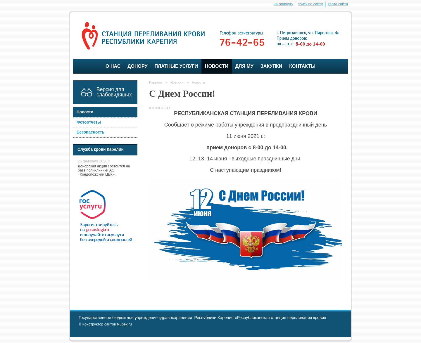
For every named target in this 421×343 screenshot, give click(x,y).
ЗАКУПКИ (271, 66)
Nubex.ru (124, 324)
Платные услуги (176, 66)
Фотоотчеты (89, 122)
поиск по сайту (310, 4)
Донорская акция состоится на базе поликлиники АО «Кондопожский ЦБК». (104, 170)
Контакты (302, 66)
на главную (283, 4)
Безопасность (90, 132)
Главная (155, 82)
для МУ (244, 66)
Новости (216, 66)
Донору (137, 66)
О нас (113, 66)
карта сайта (338, 4)
